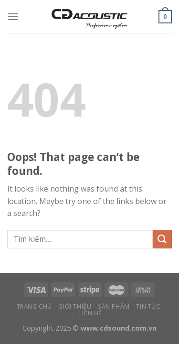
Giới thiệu (74, 306)
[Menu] (13, 16)
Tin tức (148, 306)
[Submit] (162, 239)
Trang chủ (35, 306)
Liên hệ (90, 313)
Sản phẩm (114, 306)
